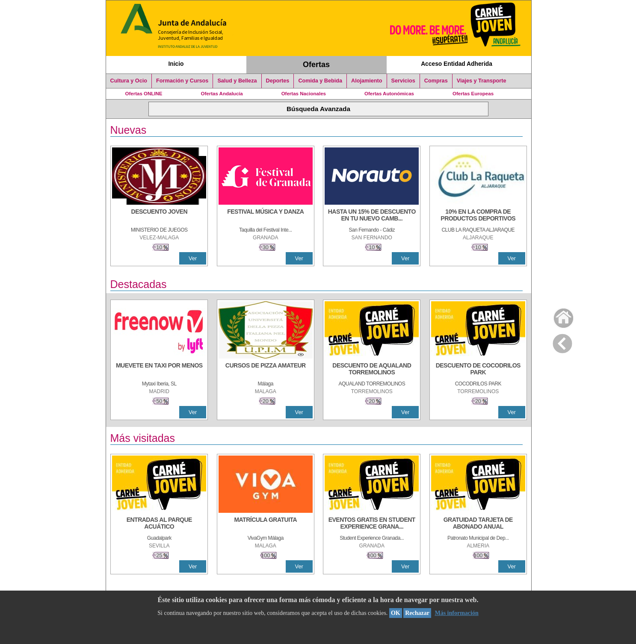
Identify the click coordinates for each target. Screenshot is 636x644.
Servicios (403, 81)
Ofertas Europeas (473, 93)
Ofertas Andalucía (222, 93)
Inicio (175, 63)
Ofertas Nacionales (303, 93)
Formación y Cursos (182, 81)
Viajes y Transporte (481, 81)
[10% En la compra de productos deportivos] (478, 215)
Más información (456, 613)
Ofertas (316, 64)
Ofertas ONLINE (144, 93)
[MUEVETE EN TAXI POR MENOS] (159, 369)
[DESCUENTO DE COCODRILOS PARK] (478, 369)
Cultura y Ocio (129, 81)
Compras (436, 81)
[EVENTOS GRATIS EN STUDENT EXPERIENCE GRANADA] (372, 524)
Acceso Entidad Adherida (456, 63)
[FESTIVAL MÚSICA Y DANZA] (266, 215)
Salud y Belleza (237, 81)
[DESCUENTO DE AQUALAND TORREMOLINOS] (372, 369)
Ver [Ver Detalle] (193, 258)
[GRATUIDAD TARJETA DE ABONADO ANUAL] (478, 524)
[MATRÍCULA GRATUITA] (266, 524)
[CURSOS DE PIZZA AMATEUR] (266, 369)
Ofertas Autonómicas (389, 93)
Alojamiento (366, 81)
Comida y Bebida (320, 81)
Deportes (278, 81)
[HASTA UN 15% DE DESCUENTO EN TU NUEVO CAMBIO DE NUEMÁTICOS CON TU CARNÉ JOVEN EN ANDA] (372, 215)
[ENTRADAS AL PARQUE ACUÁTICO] (159, 524)
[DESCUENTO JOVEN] (159, 215)
